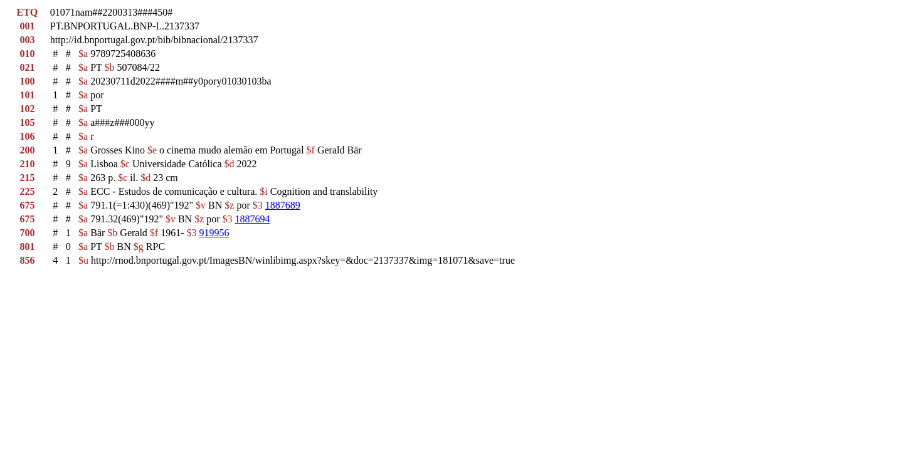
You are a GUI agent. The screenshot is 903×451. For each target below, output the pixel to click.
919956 (214, 232)
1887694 (252, 219)
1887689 (282, 205)
